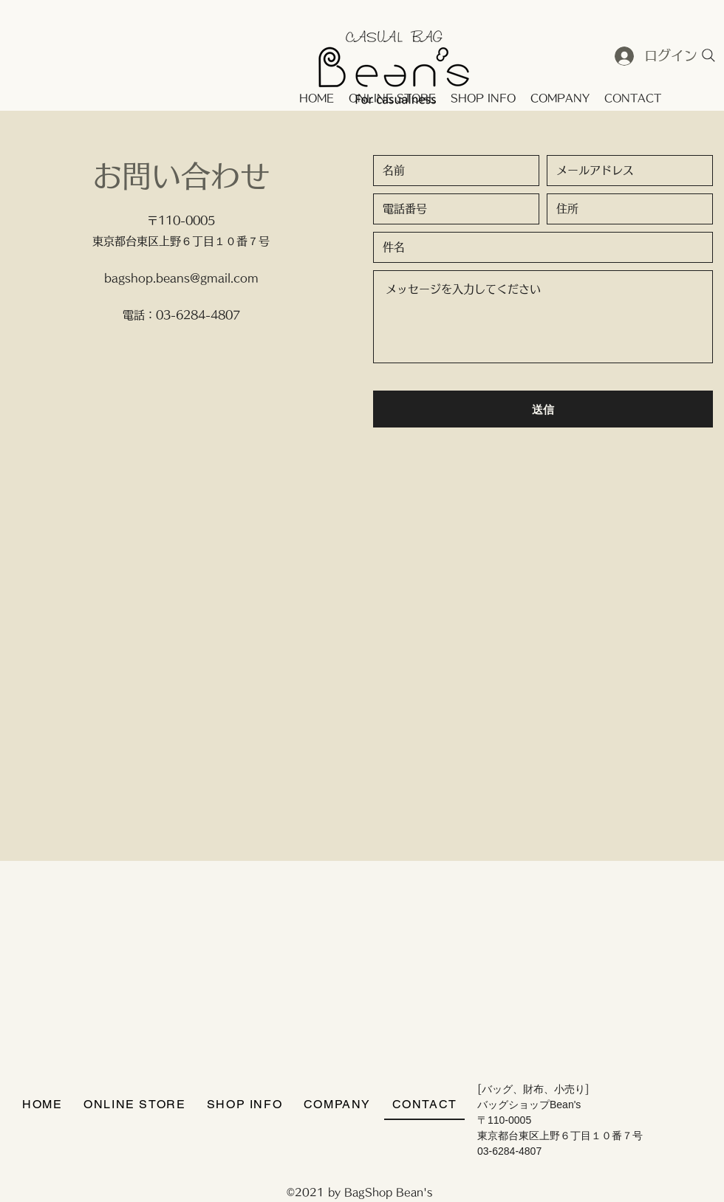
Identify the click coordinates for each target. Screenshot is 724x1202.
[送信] (543, 409)
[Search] (708, 55)
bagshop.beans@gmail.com (181, 278)
